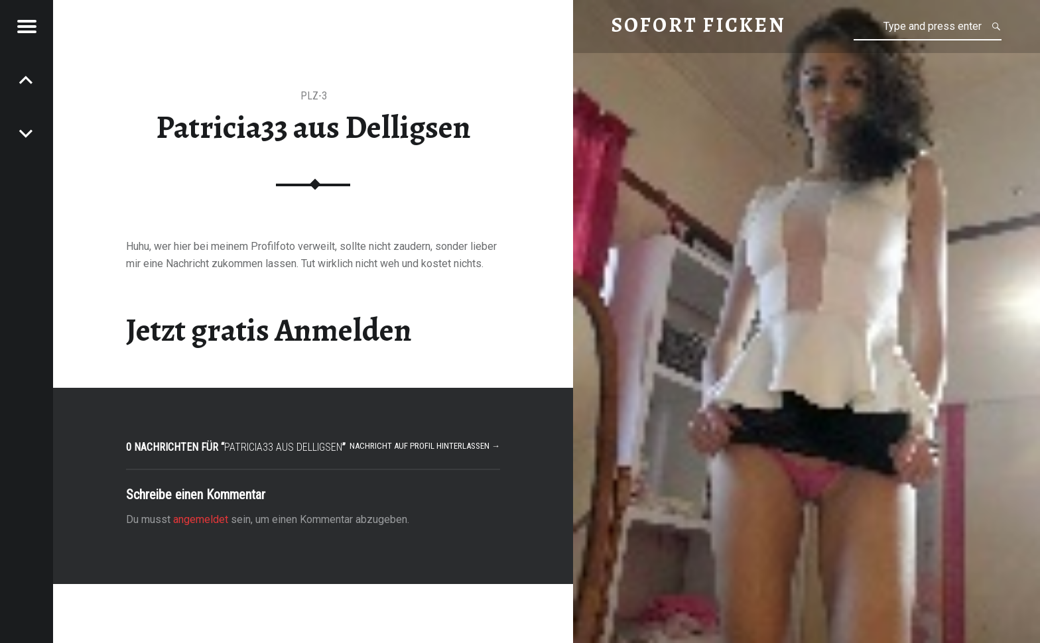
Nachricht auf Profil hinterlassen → (425, 446)
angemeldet (200, 519)
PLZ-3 (313, 95)
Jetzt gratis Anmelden (269, 330)
